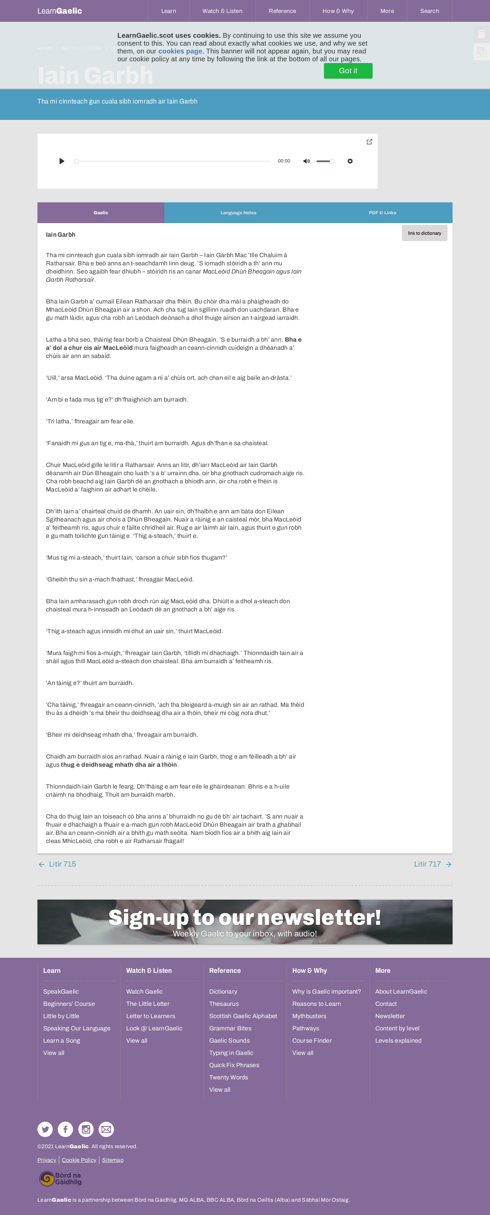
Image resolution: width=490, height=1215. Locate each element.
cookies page (180, 51)
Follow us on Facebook (65, 1129)
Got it (348, 71)
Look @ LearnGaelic (154, 1028)
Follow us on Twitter (45, 1129)
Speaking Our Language (77, 1028)
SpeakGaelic (61, 991)
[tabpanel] (245, 538)
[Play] (62, 161)
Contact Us (106, 1129)
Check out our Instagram (86, 1129)
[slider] (172, 161)
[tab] (100, 212)
